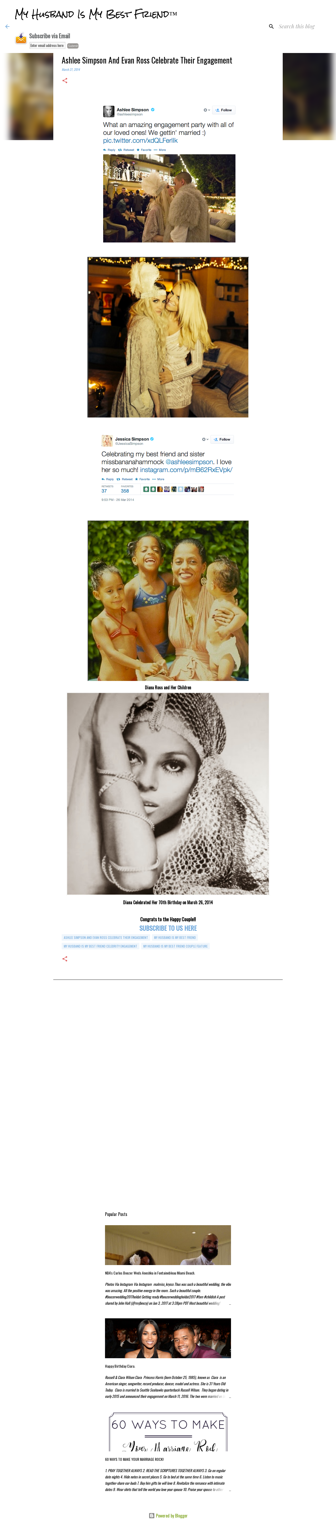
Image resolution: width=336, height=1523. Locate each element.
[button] (65, 80)
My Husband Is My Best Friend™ (96, 14)
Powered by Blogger (168, 1516)
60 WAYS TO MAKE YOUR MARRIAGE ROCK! (134, 1459)
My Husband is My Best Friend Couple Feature (175, 946)
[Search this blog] (304, 26)
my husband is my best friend (175, 937)
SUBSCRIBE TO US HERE (168, 928)
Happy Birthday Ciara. (120, 1366)
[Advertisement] (168, 1041)
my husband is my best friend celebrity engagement (100, 946)
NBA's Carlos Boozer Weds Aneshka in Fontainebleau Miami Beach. (150, 1273)
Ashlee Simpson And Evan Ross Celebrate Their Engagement (106, 937)
